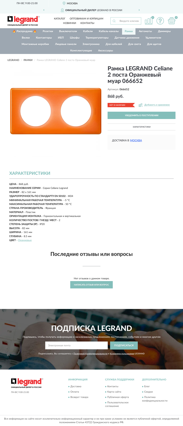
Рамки (129, 31)
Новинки (69, 23)
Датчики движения (127, 37)
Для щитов (154, 44)
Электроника (91, 44)
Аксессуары (105, 50)
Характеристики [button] (141, 127)
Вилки (26, 37)
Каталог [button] (59, 19)
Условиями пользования (122, 354)
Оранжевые (25, 240)
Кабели (88, 31)
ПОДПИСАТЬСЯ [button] (124, 345)
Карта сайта (114, 392)
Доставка (75, 386)
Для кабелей (114, 44)
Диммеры (164, 31)
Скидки (148, 392)
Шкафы (75, 37)
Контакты (87, 23)
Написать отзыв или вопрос (91, 285)
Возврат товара (79, 397)
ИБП (61, 37)
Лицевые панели (65, 44)
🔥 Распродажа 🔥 (25, 31)
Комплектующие (81, 50)
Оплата (74, 392)
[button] (160, 20)
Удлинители (153, 37)
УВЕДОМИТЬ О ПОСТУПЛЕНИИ (141, 115)
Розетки (48, 31)
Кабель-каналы (109, 31)
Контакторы (44, 37)
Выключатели (68, 31)
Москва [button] (136, 140)
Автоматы (145, 31)
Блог (147, 386)
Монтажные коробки (35, 44)
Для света (134, 44)
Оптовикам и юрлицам (86, 19)
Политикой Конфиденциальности (90, 354)
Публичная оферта (118, 397)
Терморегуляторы (97, 37)
